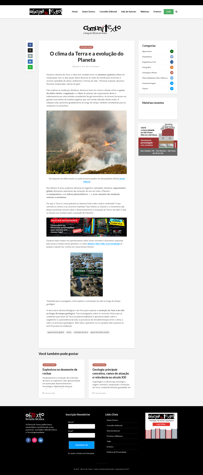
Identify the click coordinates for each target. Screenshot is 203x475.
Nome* (71, 422)
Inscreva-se (82, 444)
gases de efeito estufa (100, 332)
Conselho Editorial (108, 11)
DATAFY (126, 469)
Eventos (157, 11)
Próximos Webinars (115, 436)
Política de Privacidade (85, 453)
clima (69, 332)
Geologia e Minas (86, 47)
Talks (109, 441)
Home (75, 11)
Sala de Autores (128, 11)
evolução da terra (81, 332)
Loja (168, 11)
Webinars (145, 11)
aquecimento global (56, 332)
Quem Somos (88, 11)
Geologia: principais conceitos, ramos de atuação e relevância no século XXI (110, 373)
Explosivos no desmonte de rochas (60, 371)
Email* (70, 431)
